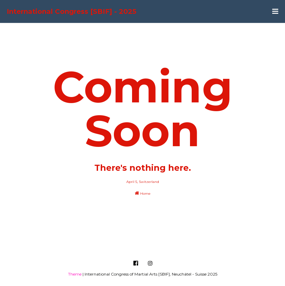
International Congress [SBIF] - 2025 (71, 11)
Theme (75, 274)
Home (143, 193)
